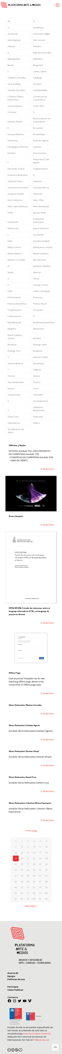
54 (46, 887)
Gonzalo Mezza (41, 187)
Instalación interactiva (38, 220)
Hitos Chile (38, 200)
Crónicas (12, 112)
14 (22, 852)
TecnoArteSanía (16, 382)
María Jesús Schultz (43, 247)
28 (34, 864)
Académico (38, 27)
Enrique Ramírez (16, 134)
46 (34, 881)
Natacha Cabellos (42, 266)
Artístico (37, 46)
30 (46, 864)
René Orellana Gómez (15, 337)
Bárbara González (42, 52)
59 (40, 893)
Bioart (11, 65)
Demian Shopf (15, 121)
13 (16, 852)
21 (28, 858)
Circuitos (37, 83)
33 (28, 869)
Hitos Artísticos (15, 200)
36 (46, 869)
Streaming (38, 363)
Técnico (11, 375)
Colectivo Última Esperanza (15, 98)
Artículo (11, 46)
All (9, 21)
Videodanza (14, 422)
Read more (48, 468)
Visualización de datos (16, 431)
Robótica (12, 344)
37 (16, 875)
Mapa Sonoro (14, 247)
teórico (11, 388)
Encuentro (38, 128)
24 (46, 858)
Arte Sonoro (39, 40)
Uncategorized (40, 400)
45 (28, 881)
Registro (12, 328)
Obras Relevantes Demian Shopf (24, 751)
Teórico (37, 382)
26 (22, 864)
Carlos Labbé (39, 71)
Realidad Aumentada (43, 322)
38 (22, 875)
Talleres (37, 369)
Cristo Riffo (38, 105)
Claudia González (16, 90)
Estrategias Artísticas (18, 146)
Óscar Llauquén (16, 516)
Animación (13, 33)
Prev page (31, 830)
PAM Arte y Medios (17, 445)
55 (16, 893)
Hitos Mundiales (41, 206)
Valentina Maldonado (39, 409)
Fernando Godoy (16, 168)
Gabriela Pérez (15, 181)
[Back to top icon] (55, 1047)
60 (46, 893)
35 (40, 869)
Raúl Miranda (14, 322)
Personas (38, 297)
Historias (37, 193)
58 (34, 893)
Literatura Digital (41, 241)
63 (28, 898)
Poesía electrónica (17, 303)
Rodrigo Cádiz (40, 344)
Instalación (13, 222)
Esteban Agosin (41, 140)
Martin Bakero (15, 253)
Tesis (35, 388)
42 (46, 875)
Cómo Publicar (15, 989)
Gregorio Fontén (16, 193)
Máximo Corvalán (16, 259)
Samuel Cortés (40, 357)
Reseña (37, 338)
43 (16, 881)
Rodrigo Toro (14, 350)
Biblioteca (38, 58)
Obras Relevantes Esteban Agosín (24, 725)
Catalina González (17, 77)
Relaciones (38, 328)
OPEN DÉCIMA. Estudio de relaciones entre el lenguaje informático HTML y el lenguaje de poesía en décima (29, 611)
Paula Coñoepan (41, 291)
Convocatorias (15, 105)
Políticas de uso (41, 1039)
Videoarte (38, 416)
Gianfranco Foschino (18, 187)
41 (40, 875)
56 (22, 893)
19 (16, 858)
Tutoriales (38, 394)
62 (22, 898)
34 (34, 869)
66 (46, 898)
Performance (14, 297)
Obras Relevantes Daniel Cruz (22, 777)
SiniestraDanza (15, 363)
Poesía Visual (40, 303)
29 (40, 864)
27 (28, 864)
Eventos (37, 146)
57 (28, 893)
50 (22, 887)
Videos (36, 422)
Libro (10, 241)
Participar (13, 986)
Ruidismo (37, 350)
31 (16, 869)
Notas (11, 272)
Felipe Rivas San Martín (41, 161)
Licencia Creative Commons (37, 1033)
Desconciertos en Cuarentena (42, 120)
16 (34, 852)
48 (46, 881)
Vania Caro (13, 416)
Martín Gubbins (41, 253)
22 (34, 858)
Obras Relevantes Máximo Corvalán (25, 705)
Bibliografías (14, 58)
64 (34, 898)
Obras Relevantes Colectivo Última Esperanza (30, 803)
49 (16, 887)
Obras (36, 278)
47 (40, 881)
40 (34, 875)
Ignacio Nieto (39, 212)
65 (40, 898)
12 (46, 846)
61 (16, 898)
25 (16, 864)
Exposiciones (39, 153)
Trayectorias (14, 394)
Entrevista (13, 140)
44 (22, 881)
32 (22, 869)
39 (28, 875)
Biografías (38, 65)
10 (34, 846)
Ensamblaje (39, 134)
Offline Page (14, 672)
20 (22, 858)
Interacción (13, 228)
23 (40, 858)
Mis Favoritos (39, 259)
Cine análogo (14, 83)
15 (28, 852)
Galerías (37, 181)
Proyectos (38, 309)
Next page (31, 905)
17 (40, 852)
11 (40, 846)
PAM (10, 291)
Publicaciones (14, 316)
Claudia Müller (40, 90)
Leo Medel (38, 234)
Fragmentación (40, 168)
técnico (36, 375)
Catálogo (37, 77)
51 (28, 887)
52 (34, 887)
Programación (15, 309)
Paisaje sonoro (40, 284)
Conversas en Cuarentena (40, 98)
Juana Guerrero (41, 228)
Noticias (37, 272)
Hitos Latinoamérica (17, 206)
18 (46, 852)
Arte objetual (14, 40)
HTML (10, 212)
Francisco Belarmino (18, 175)
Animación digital (41, 33)
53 (40, 887)
